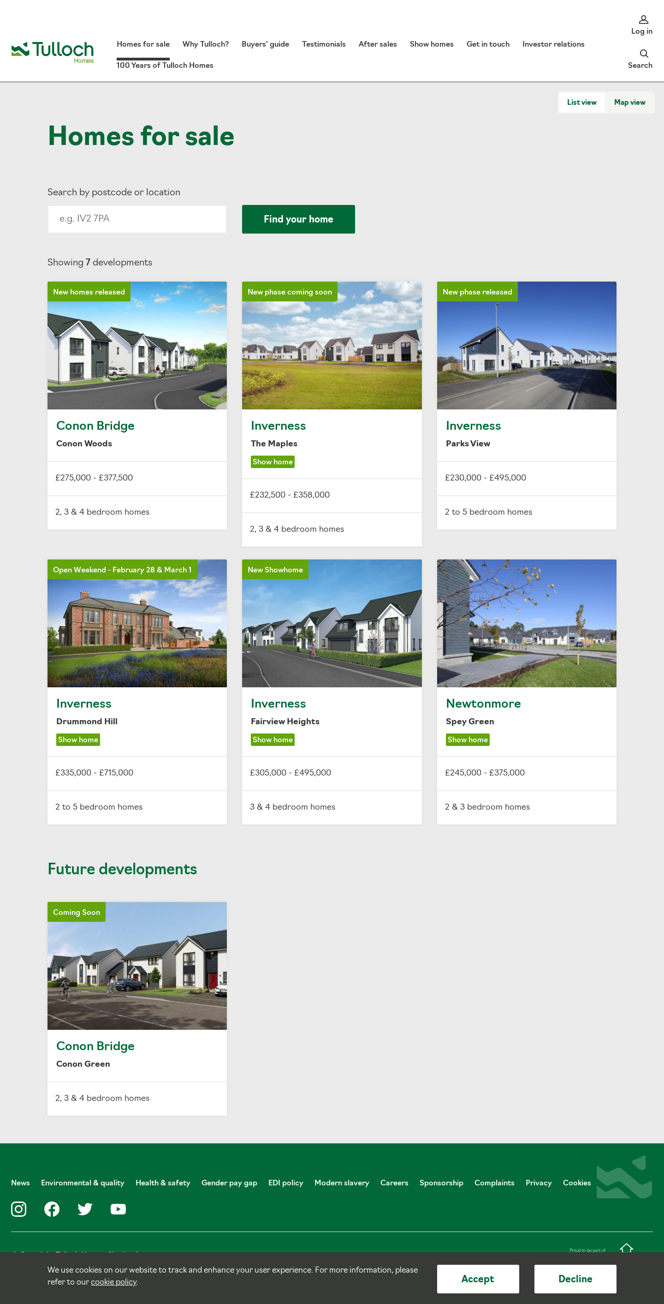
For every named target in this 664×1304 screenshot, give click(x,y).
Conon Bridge (137, 405)
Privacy (539, 1183)
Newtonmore (527, 691)
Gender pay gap (229, 1183)
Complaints (494, 1183)
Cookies (577, 1183)
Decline (575, 1280)
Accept (478, 1280)
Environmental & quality (83, 1183)
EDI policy (285, 1183)
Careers (394, 1183)
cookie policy (113, 1282)
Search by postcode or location (113, 193)
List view (582, 103)
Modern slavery (341, 1183)
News (20, 1183)
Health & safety (163, 1183)
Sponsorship (441, 1183)
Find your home (298, 220)
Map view (630, 103)
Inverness (331, 414)
